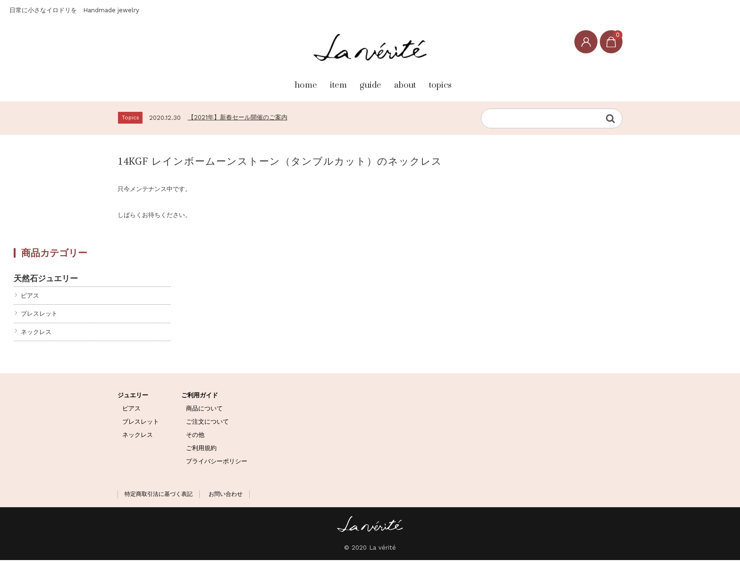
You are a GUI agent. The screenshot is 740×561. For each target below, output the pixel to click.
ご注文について (207, 422)
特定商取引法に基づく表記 (159, 495)
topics (473, 80)
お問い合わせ (226, 495)
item (316, 80)
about (419, 80)
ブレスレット (39, 314)
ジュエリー (133, 396)
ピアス (30, 296)
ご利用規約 (201, 448)
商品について (204, 409)
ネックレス (36, 332)
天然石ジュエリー (46, 279)
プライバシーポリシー (216, 461)
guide (366, 80)
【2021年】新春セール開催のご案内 (237, 117)
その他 (195, 435)
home (266, 80)
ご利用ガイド (199, 396)
